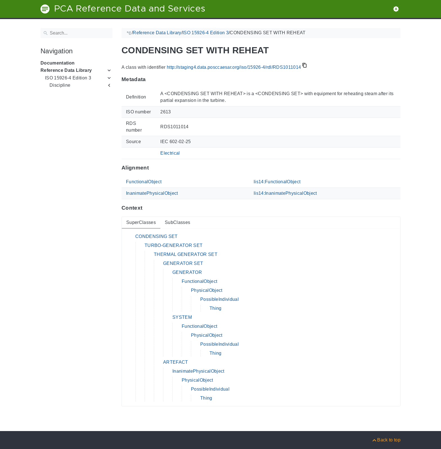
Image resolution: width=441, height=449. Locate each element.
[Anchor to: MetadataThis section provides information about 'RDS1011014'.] (151, 79)
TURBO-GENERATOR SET (173, 245)
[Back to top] (386, 439)
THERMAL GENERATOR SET (185, 254)
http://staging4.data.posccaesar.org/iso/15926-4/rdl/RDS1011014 (234, 67)
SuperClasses (141, 222)
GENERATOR (187, 272)
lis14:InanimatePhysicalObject (285, 193)
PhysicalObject (206, 290)
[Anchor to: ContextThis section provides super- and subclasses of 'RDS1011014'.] (148, 208)
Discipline (60, 85)
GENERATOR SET (183, 263)
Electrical (170, 153)
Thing (216, 308)
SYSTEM (182, 317)
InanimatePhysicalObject (152, 193)
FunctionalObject (143, 181)
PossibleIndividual (219, 299)
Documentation (57, 63)
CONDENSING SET (156, 236)
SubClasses (177, 222)
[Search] (76, 33)
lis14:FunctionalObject (277, 181)
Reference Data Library (66, 70)
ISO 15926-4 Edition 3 (68, 77)
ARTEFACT (175, 362)
